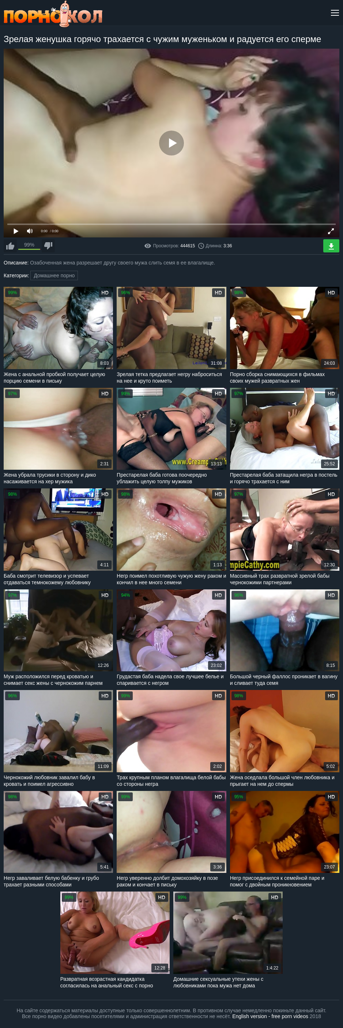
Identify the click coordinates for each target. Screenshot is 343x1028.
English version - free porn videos (270, 1016)
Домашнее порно (54, 275)
